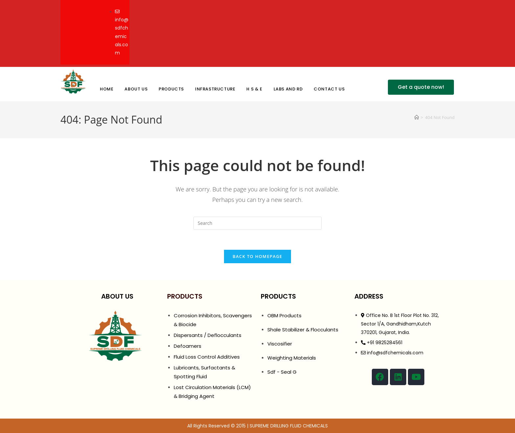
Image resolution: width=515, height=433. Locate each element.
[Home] (416, 117)
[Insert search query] (257, 223)
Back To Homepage (257, 256)
